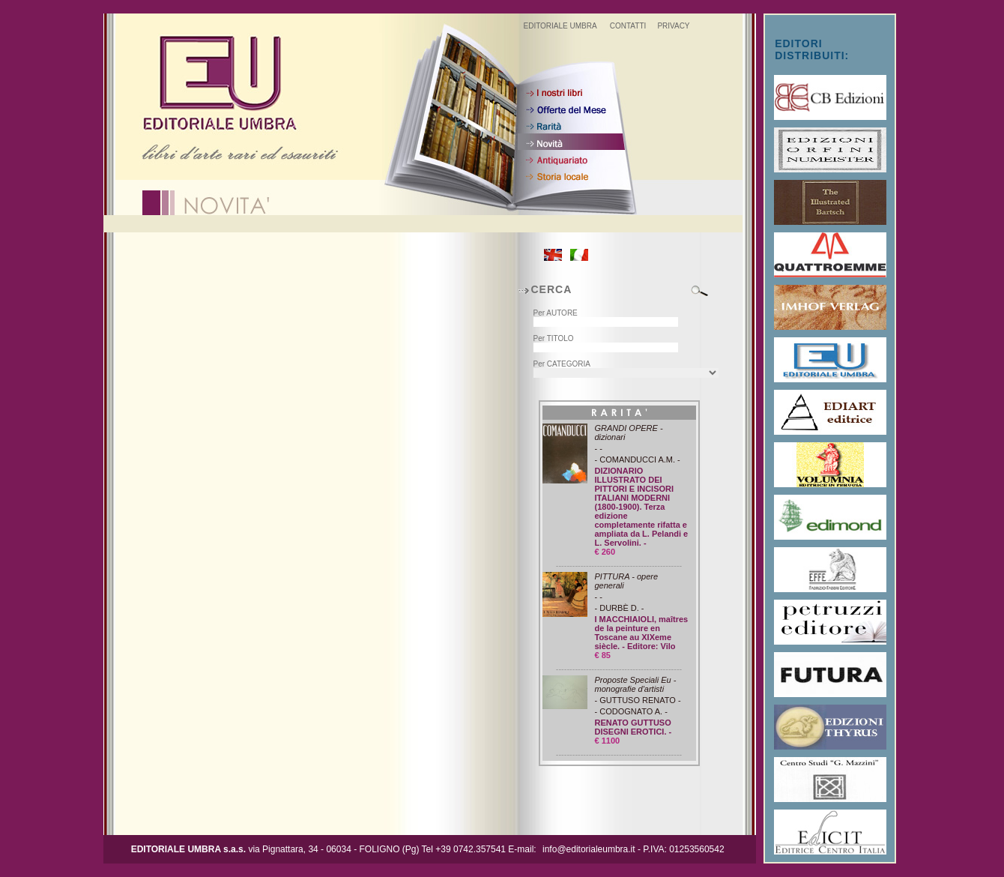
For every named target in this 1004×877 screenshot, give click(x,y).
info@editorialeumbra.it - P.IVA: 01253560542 (633, 849)
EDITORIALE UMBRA (559, 26)
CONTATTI (628, 26)
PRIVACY (673, 26)
